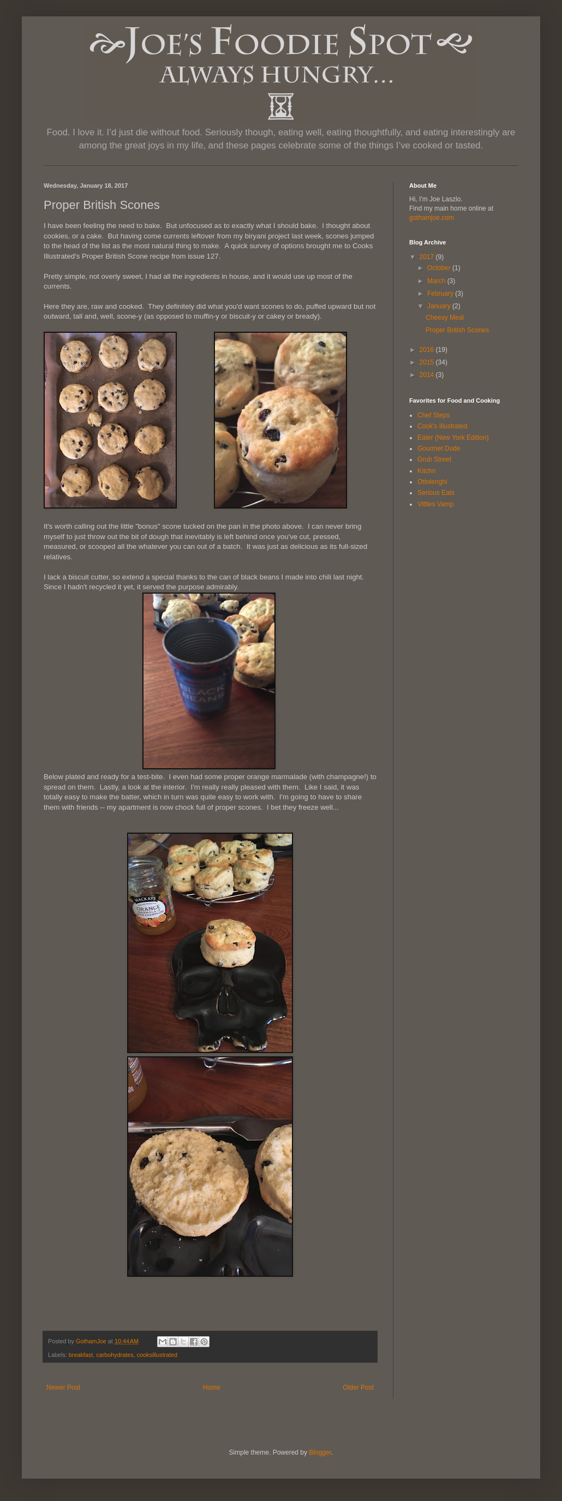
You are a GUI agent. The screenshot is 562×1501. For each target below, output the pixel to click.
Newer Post (63, 1387)
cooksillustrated (157, 1355)
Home (211, 1387)
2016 (428, 350)
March (437, 281)
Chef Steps (433, 415)
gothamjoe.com (431, 218)
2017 (428, 257)
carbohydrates (114, 1355)
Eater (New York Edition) (453, 437)
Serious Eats (436, 493)
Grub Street (434, 459)
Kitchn (426, 471)
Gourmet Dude (439, 448)
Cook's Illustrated (442, 426)
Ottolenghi (432, 482)
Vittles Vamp (435, 504)
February (441, 293)
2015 (428, 362)
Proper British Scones (457, 330)
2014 (428, 375)
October (439, 268)
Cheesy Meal (445, 317)
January (439, 306)
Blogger (320, 1452)
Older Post (358, 1387)
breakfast (81, 1355)
